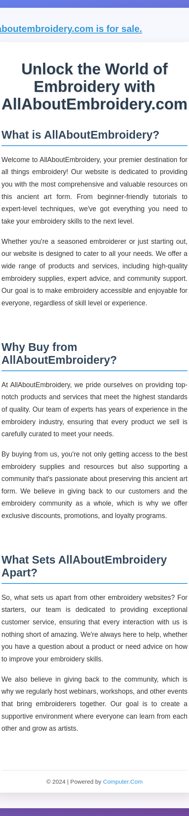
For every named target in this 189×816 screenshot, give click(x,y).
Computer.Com (122, 781)
